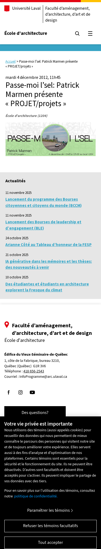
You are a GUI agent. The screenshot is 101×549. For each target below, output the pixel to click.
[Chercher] (77, 33)
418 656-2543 (33, 371)
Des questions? (35, 413)
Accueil (10, 61)
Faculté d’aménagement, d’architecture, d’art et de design (67, 14)
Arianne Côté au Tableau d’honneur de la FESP (48, 244)
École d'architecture (25, 33)
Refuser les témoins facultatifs (50, 528)
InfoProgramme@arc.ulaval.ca (43, 376)
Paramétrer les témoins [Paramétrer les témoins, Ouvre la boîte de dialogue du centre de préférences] (48, 513)
